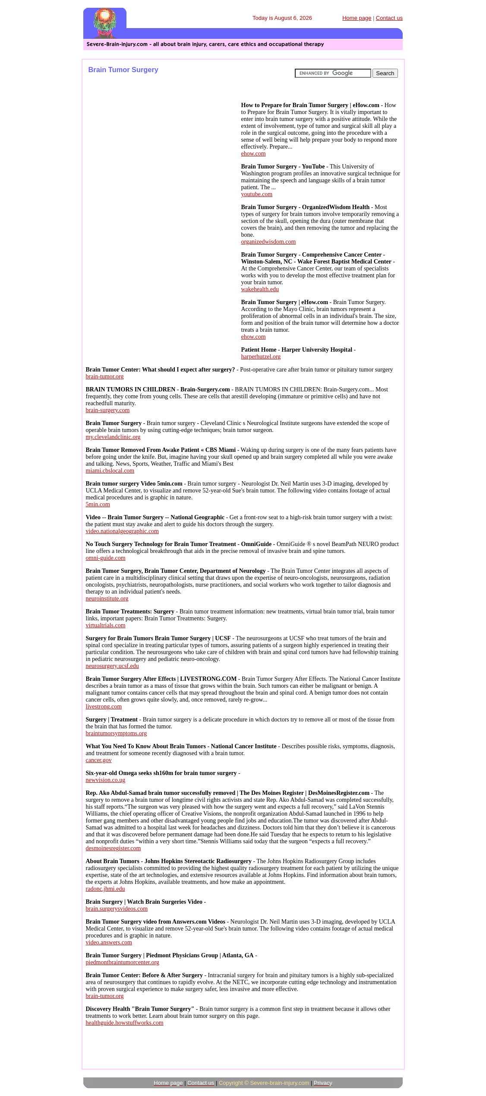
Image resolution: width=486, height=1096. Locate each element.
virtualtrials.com (106, 625)
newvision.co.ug (106, 780)
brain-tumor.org (105, 376)
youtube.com (257, 194)
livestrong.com (104, 706)
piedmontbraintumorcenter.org (122, 962)
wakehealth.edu (260, 289)
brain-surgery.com (108, 410)
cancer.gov (99, 760)
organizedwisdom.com (268, 241)
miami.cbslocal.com (110, 470)
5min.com (98, 504)
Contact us (389, 18)
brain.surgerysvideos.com (117, 908)
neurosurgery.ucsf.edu (112, 666)
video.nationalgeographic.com (122, 531)
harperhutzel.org (261, 356)
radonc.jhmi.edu (105, 889)
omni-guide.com (106, 558)
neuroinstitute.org (107, 598)
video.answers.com (109, 942)
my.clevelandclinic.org (113, 437)
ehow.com (253, 153)
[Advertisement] (161, 158)
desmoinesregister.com (113, 848)
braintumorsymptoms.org (116, 733)
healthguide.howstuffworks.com (125, 1023)
